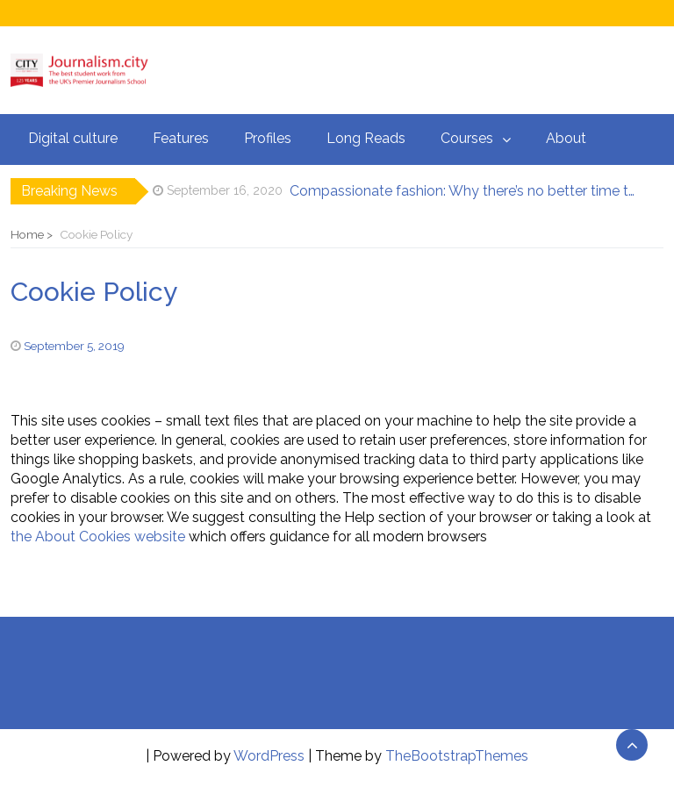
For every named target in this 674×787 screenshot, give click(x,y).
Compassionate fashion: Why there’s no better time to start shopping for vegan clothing (464, 190)
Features (181, 138)
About (566, 138)
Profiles (267, 138)
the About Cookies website (98, 536)
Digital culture (73, 138)
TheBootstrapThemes (456, 756)
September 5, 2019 (74, 346)
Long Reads (365, 138)
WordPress (269, 756)
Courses (467, 138)
